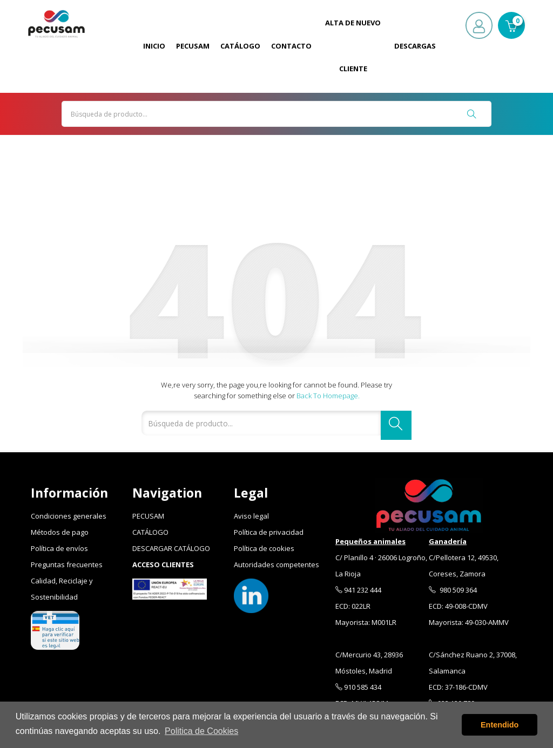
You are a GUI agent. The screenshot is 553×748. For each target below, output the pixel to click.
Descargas (415, 46)
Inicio (154, 46)
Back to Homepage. (328, 395)
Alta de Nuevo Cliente (353, 45)
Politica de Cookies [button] (201, 731)
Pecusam (193, 46)
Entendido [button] (499, 724)
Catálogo (240, 46)
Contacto (291, 46)
